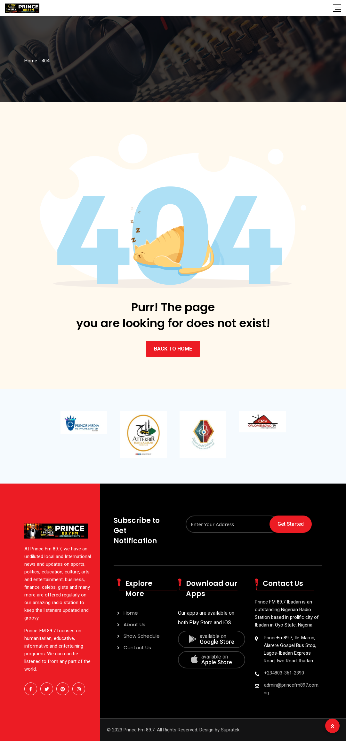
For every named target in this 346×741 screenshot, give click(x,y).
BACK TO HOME (173, 349)
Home (131, 613)
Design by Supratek (219, 730)
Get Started (291, 524)
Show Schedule (142, 636)
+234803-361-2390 (284, 673)
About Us (134, 624)
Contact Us (137, 647)
